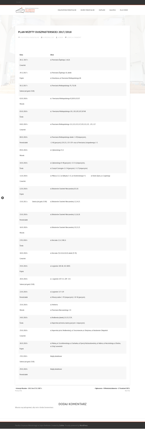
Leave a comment (74, 37)
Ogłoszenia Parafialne (29, 37)
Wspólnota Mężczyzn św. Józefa (60, 432)
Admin (60, 37)
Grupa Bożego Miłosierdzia (83, 432)
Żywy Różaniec (124, 432)
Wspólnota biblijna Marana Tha (106, 432)
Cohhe (61, 425)
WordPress (84, 425)
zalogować (27, 407)
